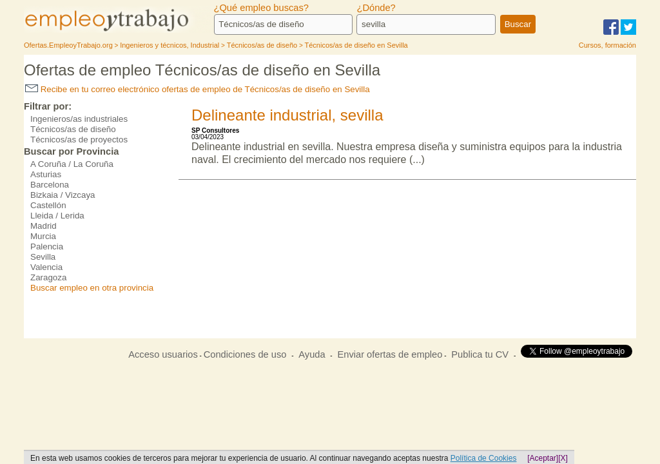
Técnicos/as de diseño (73, 129)
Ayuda (311, 354)
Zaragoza (48, 277)
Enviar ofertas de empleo (389, 354)
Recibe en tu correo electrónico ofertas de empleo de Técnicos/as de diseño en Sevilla (197, 89)
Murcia (43, 236)
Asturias (45, 174)
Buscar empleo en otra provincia (91, 288)
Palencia (46, 246)
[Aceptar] (542, 458)
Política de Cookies (484, 458)
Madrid (43, 226)
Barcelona (49, 184)
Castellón (48, 205)
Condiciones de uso (245, 354)
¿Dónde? (375, 8)
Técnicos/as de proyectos (79, 139)
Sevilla (42, 257)
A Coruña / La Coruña (71, 164)
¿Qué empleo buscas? (261, 8)
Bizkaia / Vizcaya (62, 195)
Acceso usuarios (163, 354)
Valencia (46, 267)
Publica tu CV (480, 354)
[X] (563, 458)
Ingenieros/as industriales (79, 119)
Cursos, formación (607, 45)
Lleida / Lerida (57, 215)
